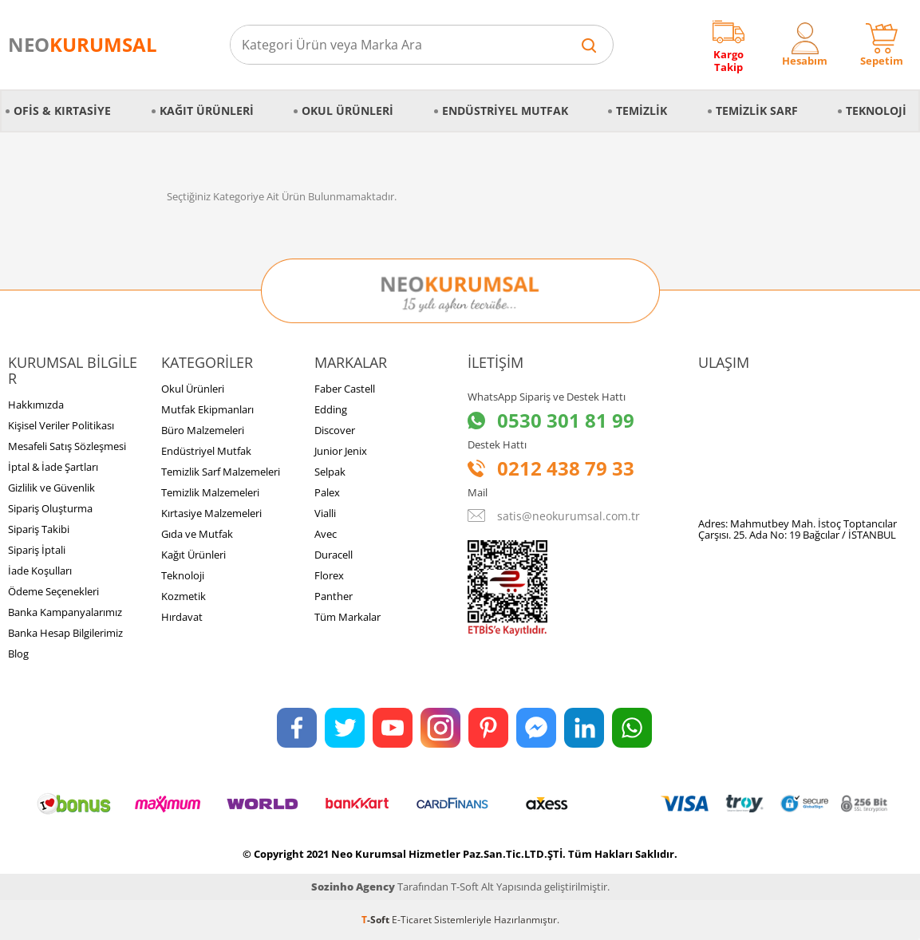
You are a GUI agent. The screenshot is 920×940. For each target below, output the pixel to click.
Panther (333, 596)
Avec (325, 533)
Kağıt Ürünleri (207, 110)
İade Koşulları (40, 570)
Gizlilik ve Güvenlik (51, 487)
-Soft (376, 919)
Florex (329, 575)
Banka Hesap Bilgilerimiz (65, 632)
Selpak (329, 471)
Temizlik (641, 110)
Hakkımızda (36, 404)
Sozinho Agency (353, 886)
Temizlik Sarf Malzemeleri (220, 471)
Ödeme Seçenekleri (53, 591)
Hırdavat (182, 616)
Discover (334, 430)
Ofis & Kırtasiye (62, 110)
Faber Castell (344, 388)
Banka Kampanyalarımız (65, 612)
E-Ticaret (412, 919)
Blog (18, 653)
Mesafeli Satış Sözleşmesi (67, 446)
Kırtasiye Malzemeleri (211, 513)
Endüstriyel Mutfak (505, 110)
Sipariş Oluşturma (50, 508)
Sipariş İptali (36, 549)
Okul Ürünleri (347, 110)
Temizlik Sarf (757, 110)
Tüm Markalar (347, 616)
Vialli (325, 513)
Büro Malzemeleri (202, 430)
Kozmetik (183, 596)
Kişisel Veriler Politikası (61, 425)
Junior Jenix (340, 450)
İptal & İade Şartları (53, 466)
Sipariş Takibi (38, 529)
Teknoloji (876, 110)
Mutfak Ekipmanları (207, 409)
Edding (330, 409)
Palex (327, 492)
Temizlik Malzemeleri (210, 492)
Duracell (333, 554)
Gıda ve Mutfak (197, 533)
